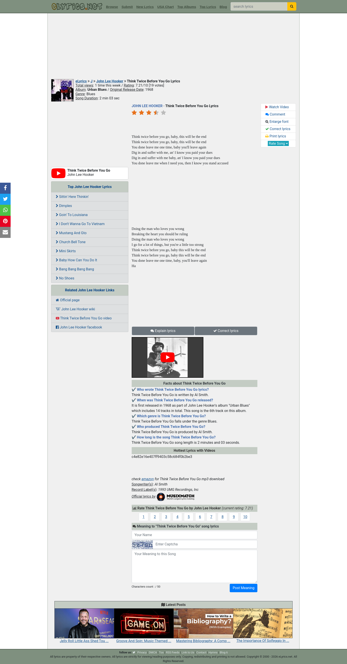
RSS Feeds (172, 652)
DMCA (153, 652)
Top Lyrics (208, 7)
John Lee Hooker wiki (75, 309)
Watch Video (277, 107)
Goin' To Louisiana (72, 215)
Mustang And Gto (71, 233)
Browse (112, 7)
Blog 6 (224, 652)
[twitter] (134, 652)
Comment (275, 114)
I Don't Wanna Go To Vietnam (80, 224)
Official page (68, 300)
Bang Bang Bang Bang (75, 269)
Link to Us (188, 652)
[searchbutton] (291, 6)
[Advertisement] (173, 46)
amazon (147, 479)
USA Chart (165, 7)
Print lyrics (275, 136)
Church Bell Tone (71, 242)
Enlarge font (277, 122)
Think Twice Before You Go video (84, 318)
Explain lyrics (162, 331)
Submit (127, 7)
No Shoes (65, 278)
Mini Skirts (66, 251)
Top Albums (186, 7)
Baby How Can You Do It (76, 260)
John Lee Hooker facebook (79, 327)
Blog (223, 7)
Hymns (213, 652)
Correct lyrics (226, 331)
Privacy (142, 652)
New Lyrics (145, 7)
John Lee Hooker (109, 81)
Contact (201, 652)
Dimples (64, 206)
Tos (161, 652)
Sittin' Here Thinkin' (72, 197)
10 (245, 517)
